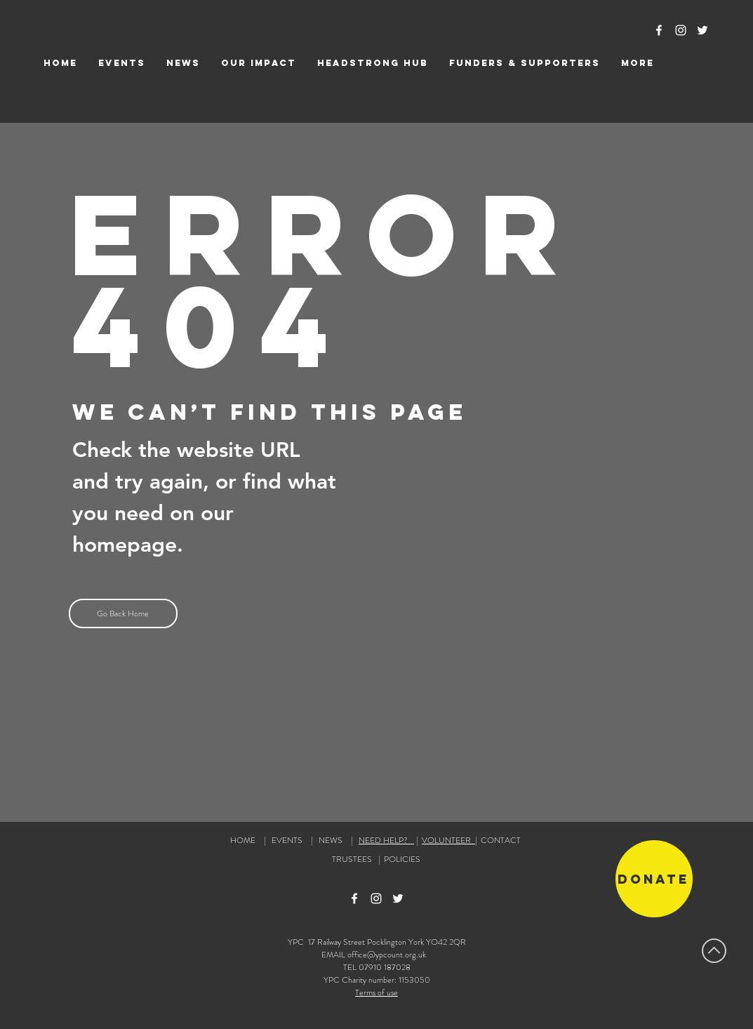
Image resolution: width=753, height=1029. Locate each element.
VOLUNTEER (448, 840)
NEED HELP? (386, 840)
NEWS (330, 840)
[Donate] (654, 878)
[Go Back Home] (123, 613)
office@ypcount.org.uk (386, 954)
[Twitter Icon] (702, 30)
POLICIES (402, 859)
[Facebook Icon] (659, 30)
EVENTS (287, 840)
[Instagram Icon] (681, 30)
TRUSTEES (354, 859)
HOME (242, 840)
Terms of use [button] (376, 992)
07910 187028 (385, 967)
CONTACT (501, 840)
